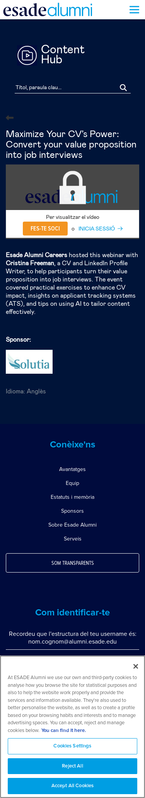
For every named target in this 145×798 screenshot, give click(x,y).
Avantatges (72, 469)
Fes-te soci (45, 228)
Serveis (73, 538)
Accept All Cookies (72, 785)
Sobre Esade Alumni (72, 525)
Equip (72, 483)
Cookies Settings (72, 746)
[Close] (135, 666)
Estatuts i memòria (72, 497)
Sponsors (72, 511)
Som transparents (72, 563)
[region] (72, 727)
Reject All (72, 766)
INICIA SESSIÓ (96, 229)
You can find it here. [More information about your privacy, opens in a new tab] (63, 730)
